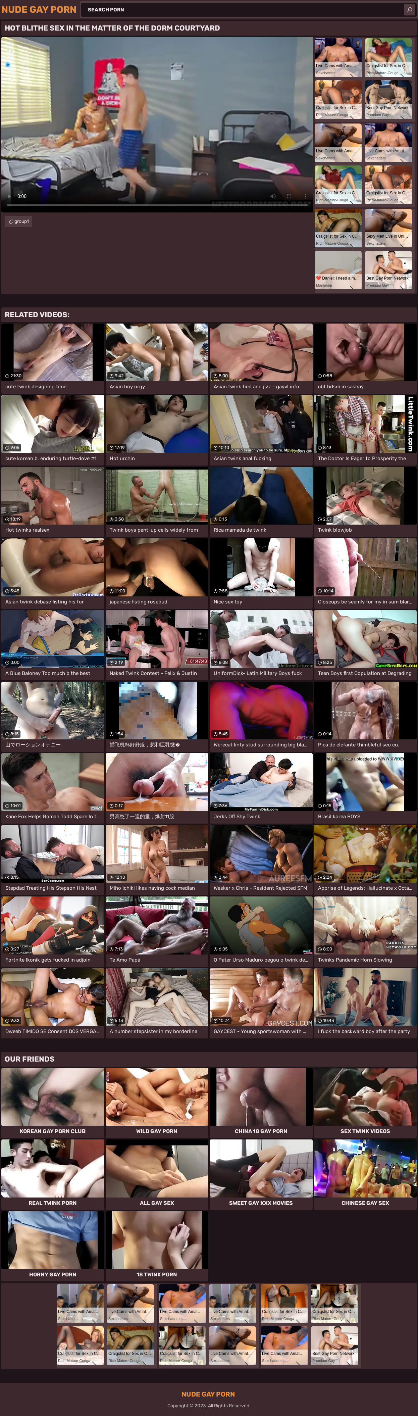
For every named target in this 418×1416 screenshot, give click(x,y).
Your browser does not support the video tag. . (157, 124)
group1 (21, 221)
